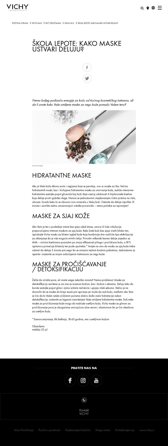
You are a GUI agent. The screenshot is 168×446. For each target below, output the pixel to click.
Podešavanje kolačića (77, 430)
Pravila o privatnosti (49, 430)
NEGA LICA (69, 23)
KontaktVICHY (84, 406)
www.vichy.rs (146, 430)
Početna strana (20, 23)
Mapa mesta (102, 430)
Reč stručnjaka (53, 23)
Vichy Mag (37, 23)
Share (87, 67)
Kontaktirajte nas (124, 430)
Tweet (87, 78)
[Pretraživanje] (142, 8)
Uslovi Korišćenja (23, 430)
